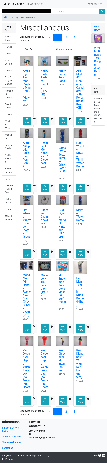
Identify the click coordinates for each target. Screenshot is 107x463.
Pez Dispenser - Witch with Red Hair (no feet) (79, 364)
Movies (8, 114)
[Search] (77, 11)
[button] (94, 4)
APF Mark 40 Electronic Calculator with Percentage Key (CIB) (80, 89)
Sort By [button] (29, 49)
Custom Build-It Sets (9, 189)
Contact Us (7, 448)
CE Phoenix (7, 459)
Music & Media (8, 124)
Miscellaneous (28, 17)
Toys (7, 179)
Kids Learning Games (8, 65)
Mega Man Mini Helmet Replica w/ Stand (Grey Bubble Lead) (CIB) (27, 295)
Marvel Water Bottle (80, 215)
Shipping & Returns (11, 442)
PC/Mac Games (8, 50)
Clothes (9, 209)
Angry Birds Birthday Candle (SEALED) (44, 82)
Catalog (14, 17)
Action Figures (8, 170)
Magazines (8, 137)
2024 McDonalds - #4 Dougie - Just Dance (97, 61)
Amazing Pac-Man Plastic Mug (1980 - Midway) (27, 86)
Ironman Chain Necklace (44, 216)
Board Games (8, 106)
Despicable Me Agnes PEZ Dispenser (44, 153)
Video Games (8, 38)
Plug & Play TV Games (9, 80)
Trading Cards (9, 147)
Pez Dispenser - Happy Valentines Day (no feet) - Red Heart (44, 369)
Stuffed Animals (8, 158)
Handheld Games (9, 94)
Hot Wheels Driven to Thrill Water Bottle (80, 154)
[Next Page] (83, 37)
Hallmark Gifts (8, 201)
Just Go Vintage (14, 4)
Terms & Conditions (12, 436)
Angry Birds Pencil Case (62, 76)
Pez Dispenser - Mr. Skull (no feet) (62, 360)
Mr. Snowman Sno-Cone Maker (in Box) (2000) (62, 290)
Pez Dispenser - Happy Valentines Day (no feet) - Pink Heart (26, 369)
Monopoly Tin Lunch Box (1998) (44, 285)
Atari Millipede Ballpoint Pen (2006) (26, 154)
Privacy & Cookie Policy (10, 429)
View (27, 121)
